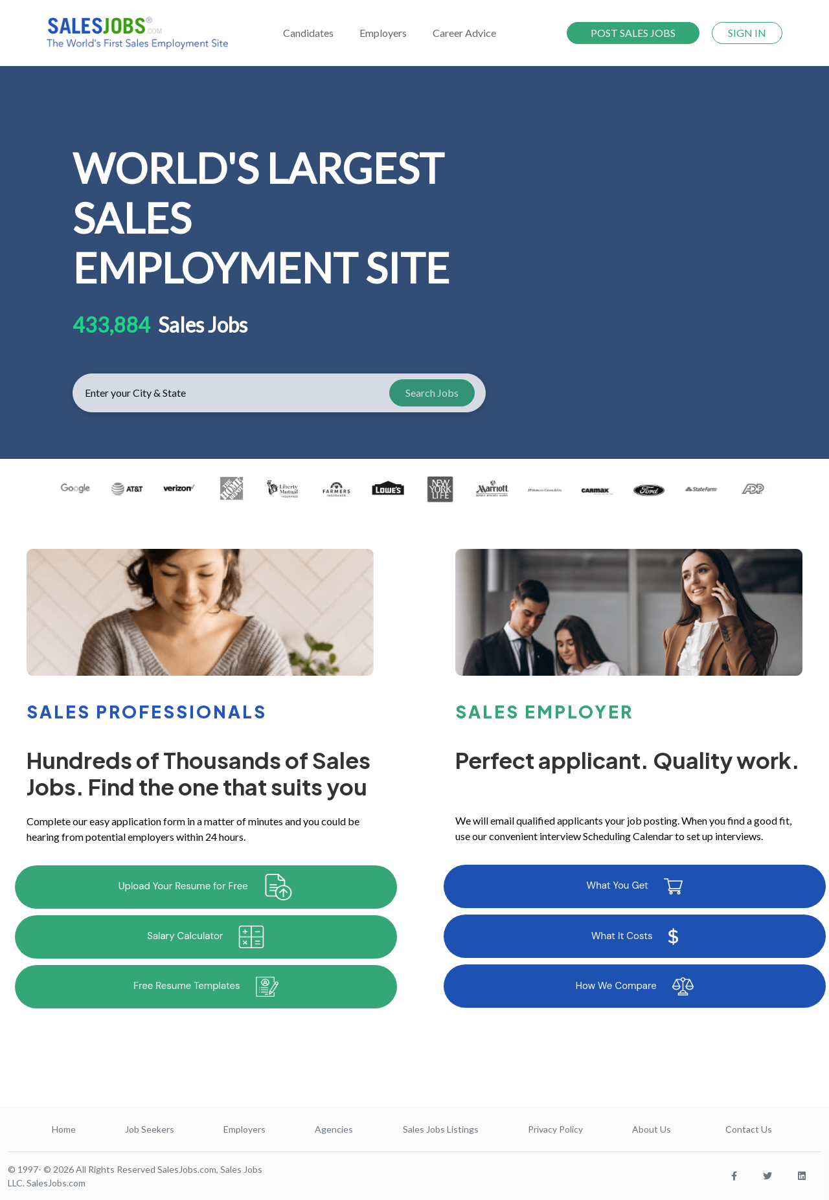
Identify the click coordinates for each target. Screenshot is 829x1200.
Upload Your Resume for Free (206, 887)
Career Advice (464, 33)
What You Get (635, 886)
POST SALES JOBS (633, 33)
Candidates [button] (308, 33)
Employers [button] (383, 33)
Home (64, 1129)
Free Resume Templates (205, 987)
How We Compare (635, 986)
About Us (651, 1129)
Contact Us (748, 1129)
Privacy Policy (555, 1129)
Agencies (334, 1129)
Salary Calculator (205, 937)
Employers (244, 1129)
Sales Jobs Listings (441, 1129)
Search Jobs (432, 392)
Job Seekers (149, 1129)
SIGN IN (747, 33)
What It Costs (634, 936)
